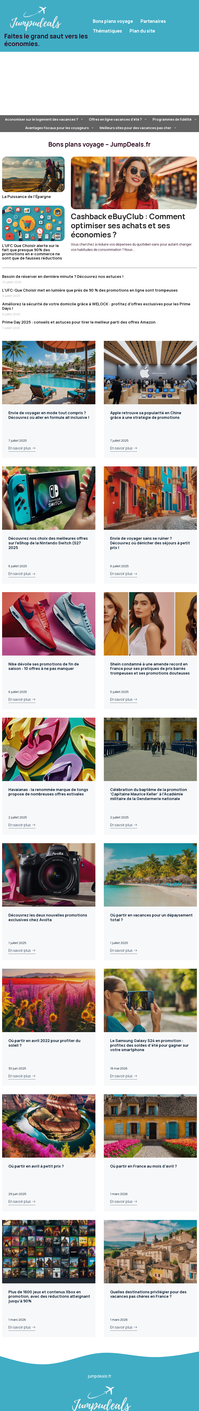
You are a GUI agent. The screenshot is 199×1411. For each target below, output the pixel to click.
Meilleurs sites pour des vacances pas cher (139, 128)
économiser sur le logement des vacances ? (45, 119)
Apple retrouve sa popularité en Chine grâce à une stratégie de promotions (145, 415)
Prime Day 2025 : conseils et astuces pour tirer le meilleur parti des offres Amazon (79, 322)
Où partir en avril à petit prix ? (36, 1166)
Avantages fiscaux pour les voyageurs (60, 128)
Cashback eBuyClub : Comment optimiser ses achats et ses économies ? (128, 225)
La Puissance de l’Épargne (26, 196)
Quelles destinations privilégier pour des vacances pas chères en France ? (148, 1294)
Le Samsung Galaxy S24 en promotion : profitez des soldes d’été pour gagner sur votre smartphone (149, 1045)
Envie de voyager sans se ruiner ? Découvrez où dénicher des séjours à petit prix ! (150, 543)
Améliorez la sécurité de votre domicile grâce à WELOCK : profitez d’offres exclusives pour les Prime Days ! (96, 306)
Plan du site (142, 31)
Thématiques (107, 31)
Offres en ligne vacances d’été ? (118, 119)
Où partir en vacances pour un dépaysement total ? (151, 917)
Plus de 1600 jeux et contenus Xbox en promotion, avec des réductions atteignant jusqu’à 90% (49, 1296)
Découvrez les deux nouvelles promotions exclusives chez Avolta (47, 917)
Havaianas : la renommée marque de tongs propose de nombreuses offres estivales (48, 792)
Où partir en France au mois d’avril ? (143, 1166)
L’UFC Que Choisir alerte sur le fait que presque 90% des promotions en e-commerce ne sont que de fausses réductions (32, 252)
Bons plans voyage (113, 21)
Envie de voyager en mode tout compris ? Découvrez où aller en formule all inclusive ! (48, 415)
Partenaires (153, 21)
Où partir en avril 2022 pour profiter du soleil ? (44, 1043)
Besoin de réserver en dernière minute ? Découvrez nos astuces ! (62, 276)
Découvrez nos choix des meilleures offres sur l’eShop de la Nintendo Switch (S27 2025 (48, 543)
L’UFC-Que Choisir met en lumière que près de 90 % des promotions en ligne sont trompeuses (90, 290)
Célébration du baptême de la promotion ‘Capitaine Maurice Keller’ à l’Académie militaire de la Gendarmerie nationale (148, 794)
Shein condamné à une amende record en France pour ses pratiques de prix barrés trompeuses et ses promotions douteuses (150, 668)
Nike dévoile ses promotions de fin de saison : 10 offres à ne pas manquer (43, 666)
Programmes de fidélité (175, 119)
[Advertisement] (99, 83)
